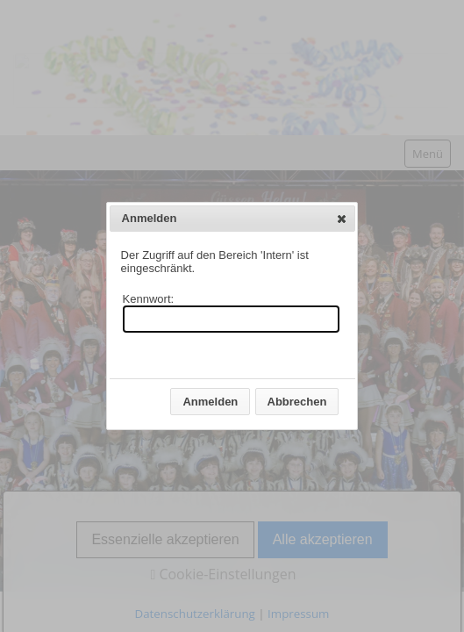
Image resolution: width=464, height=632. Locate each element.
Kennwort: (149, 298)
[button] (341, 218)
